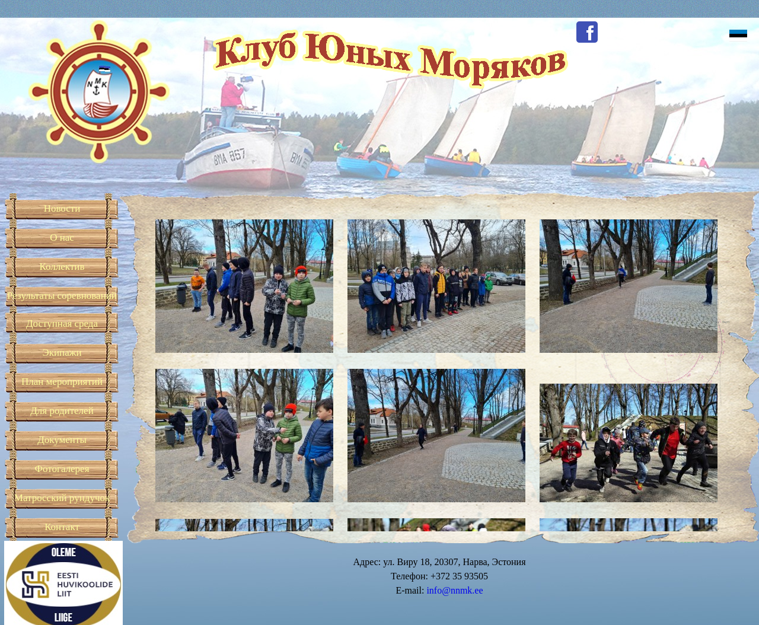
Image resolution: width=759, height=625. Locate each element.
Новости (62, 208)
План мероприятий (62, 381)
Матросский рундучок (62, 497)
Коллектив (62, 266)
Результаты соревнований (62, 295)
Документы (62, 439)
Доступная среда (62, 323)
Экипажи (61, 352)
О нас (62, 237)
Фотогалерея (62, 468)
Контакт (61, 526)
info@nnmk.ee (454, 590)
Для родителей (62, 410)
